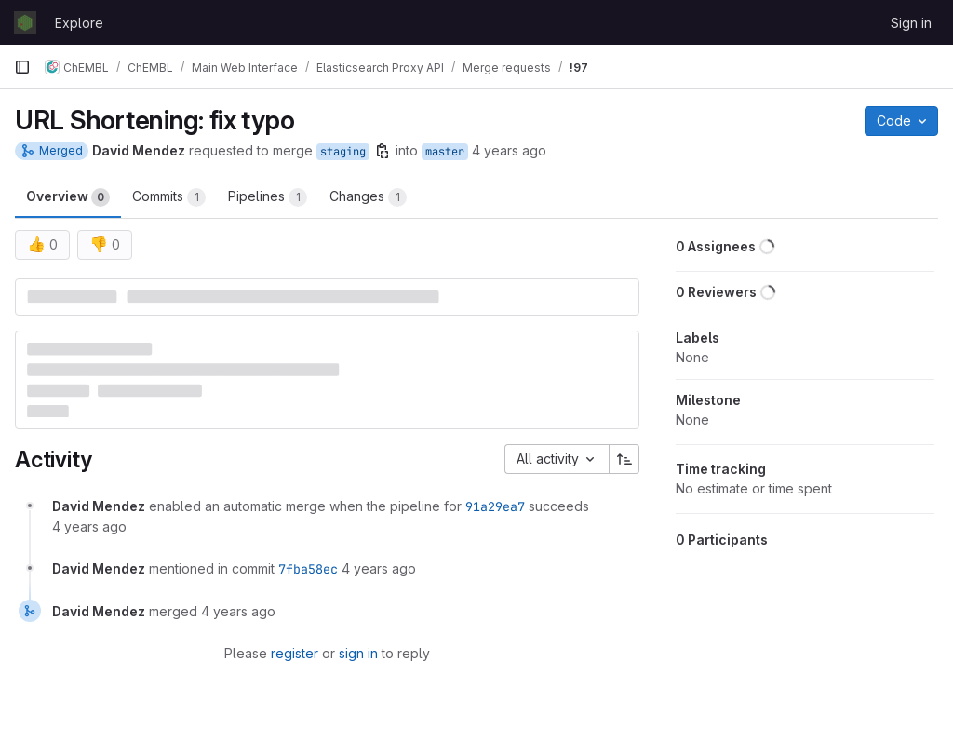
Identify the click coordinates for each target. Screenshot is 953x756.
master (444, 151)
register (294, 653)
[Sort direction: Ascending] (624, 459)
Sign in (911, 23)
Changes (368, 197)
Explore (79, 23)
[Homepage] (25, 22)
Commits (169, 197)
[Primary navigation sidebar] (22, 67)
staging (343, 151)
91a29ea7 (495, 506)
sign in (358, 653)
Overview (68, 197)
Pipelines (267, 197)
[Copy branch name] (382, 151)
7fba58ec (308, 568)
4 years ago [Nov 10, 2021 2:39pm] (509, 150)
